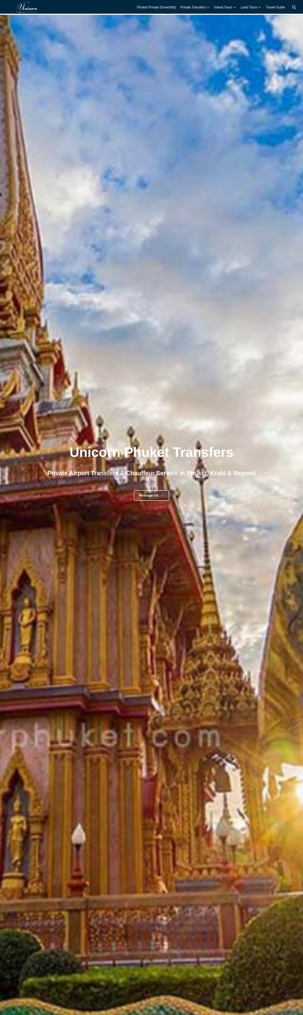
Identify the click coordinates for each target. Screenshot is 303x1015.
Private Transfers (193, 7)
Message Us (151, 495)
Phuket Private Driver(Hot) (156, 7)
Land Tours (249, 7)
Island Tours (223, 7)
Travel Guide (275, 7)
